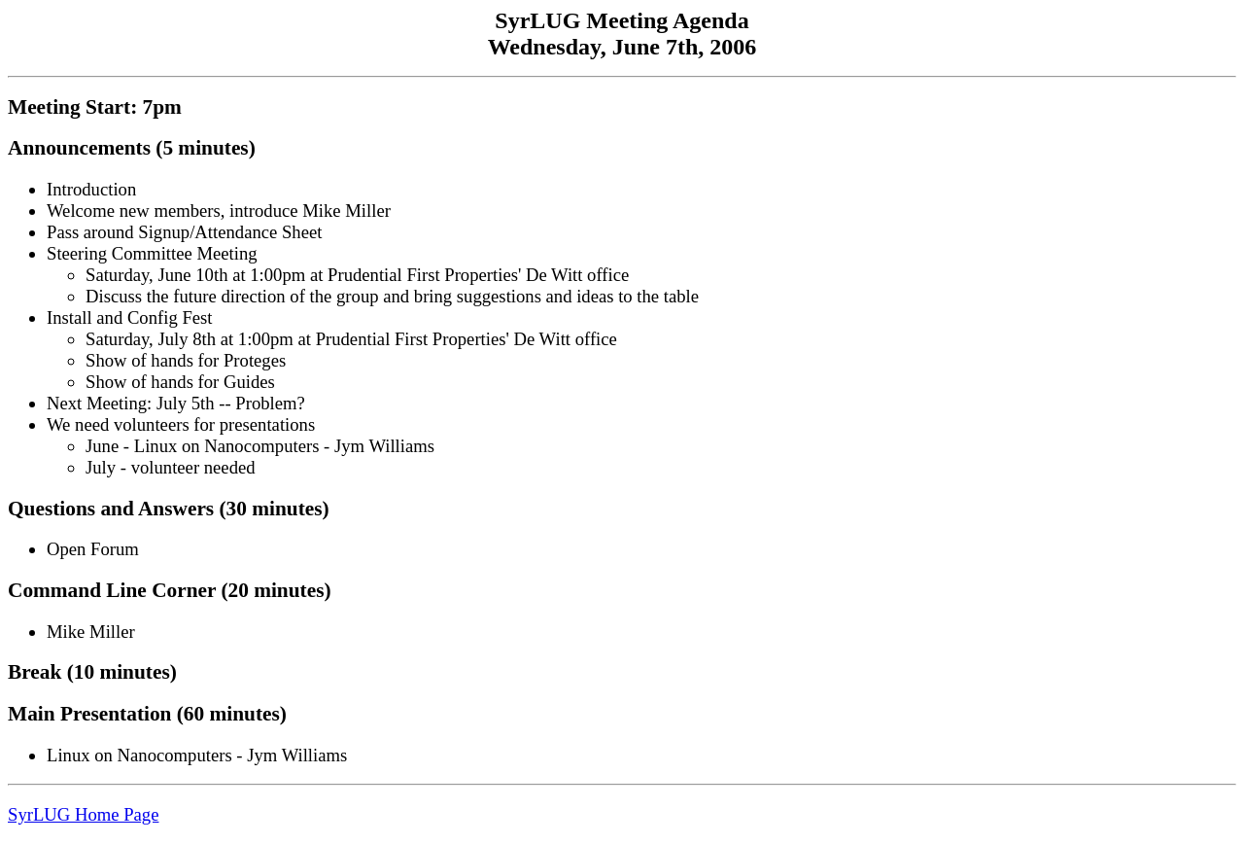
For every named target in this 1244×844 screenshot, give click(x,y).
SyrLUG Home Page (83, 814)
